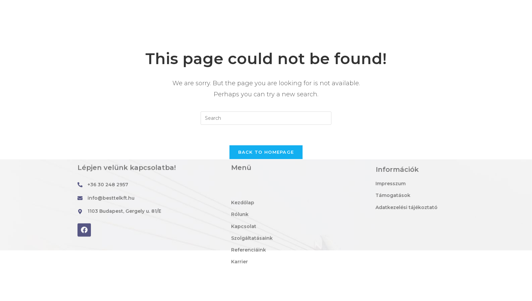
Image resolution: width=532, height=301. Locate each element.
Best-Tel (79, 45)
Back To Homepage (266, 152)
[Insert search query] (266, 118)
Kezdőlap (184, 45)
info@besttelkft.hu (104, 7)
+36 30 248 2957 (108, 185)
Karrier (415, 45)
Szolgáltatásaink (313, 45)
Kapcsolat (262, 45)
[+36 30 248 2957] (80, 185)
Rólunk (223, 45)
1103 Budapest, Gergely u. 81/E (229, 7)
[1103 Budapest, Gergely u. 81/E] (181, 7)
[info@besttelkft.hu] (71, 7)
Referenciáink (371, 45)
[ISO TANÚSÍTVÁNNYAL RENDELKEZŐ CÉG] (444, 7)
